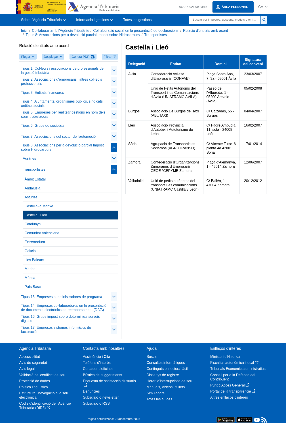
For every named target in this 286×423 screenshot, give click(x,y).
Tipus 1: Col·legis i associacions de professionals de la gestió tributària (62, 71)
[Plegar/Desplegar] (114, 70)
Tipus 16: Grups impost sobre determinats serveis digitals (60, 319)
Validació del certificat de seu (42, 375)
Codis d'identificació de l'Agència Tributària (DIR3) (45, 406)
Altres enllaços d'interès (229, 397)
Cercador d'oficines (98, 369)
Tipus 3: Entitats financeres (42, 92)
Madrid (30, 269)
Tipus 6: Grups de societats (42, 125)
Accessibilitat (29, 357)
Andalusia (32, 188)
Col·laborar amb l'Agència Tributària (60, 30)
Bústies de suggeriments (102, 375)
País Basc (33, 287)
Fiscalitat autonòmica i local (234, 363)
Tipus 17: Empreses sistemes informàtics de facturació (56, 330)
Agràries (29, 158)
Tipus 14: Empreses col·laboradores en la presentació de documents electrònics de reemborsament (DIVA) (63, 308)
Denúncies (91, 391)
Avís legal (27, 369)
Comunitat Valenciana (42, 233)
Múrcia (30, 278)
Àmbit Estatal (35, 179)
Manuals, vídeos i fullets (166, 387)
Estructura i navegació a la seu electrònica (43, 395)
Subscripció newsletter (101, 397)
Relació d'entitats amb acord (205, 30)
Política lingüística (33, 387)
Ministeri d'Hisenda (225, 357)
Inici (24, 30)
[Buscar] (225, 20)
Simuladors (155, 393)
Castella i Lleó (36, 215)
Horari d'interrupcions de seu (169, 381)
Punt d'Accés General (229, 385)
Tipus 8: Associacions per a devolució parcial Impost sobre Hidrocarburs (82, 35)
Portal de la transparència (232, 391)
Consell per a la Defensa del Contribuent (232, 377)
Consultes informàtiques (166, 363)
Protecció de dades (34, 381)
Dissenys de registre (163, 375)
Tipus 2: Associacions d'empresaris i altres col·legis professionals (61, 81)
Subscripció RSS (96, 403)
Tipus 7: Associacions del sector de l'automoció (58, 136)
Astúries (31, 197)
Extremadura (35, 242)
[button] (262, 7)
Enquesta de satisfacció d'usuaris (109, 383)
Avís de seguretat (33, 363)
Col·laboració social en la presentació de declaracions (136, 30)
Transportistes (155, 35)
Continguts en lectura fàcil (167, 369)
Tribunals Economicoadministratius (238, 369)
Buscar (152, 357)
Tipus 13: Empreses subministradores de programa (61, 297)
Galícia (30, 251)
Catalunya (33, 224)
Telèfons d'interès (97, 363)
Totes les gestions (137, 20)
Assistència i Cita (96, 357)
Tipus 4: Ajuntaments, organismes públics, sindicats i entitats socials (63, 103)
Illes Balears (34, 260)
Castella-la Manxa (39, 206)
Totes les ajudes (159, 399)
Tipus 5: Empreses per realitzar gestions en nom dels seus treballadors (63, 114)
